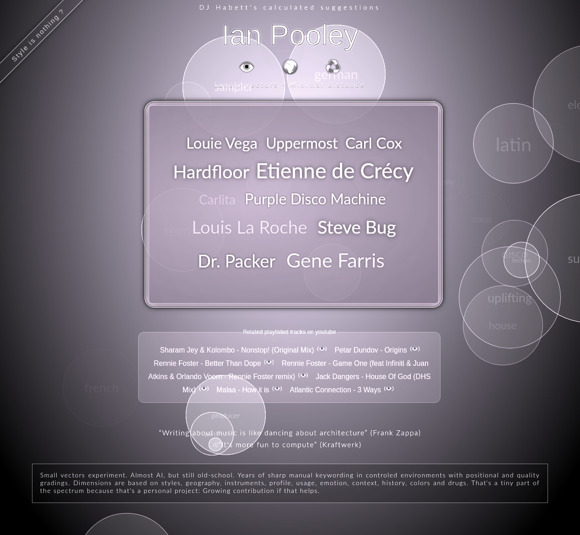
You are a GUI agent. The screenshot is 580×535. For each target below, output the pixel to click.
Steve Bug (356, 226)
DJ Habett (224, 7)
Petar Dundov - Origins (370, 350)
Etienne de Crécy (335, 170)
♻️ (333, 66)
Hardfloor (211, 171)
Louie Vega (222, 143)
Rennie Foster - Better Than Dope (207, 363)
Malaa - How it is (242, 390)
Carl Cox (373, 143)
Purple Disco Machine (315, 199)
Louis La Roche (249, 226)
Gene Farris (335, 260)
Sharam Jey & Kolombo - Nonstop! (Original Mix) (237, 350)
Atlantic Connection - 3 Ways (335, 390)
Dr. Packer (236, 261)
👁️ (247, 66)
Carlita (217, 199)
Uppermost (302, 143)
